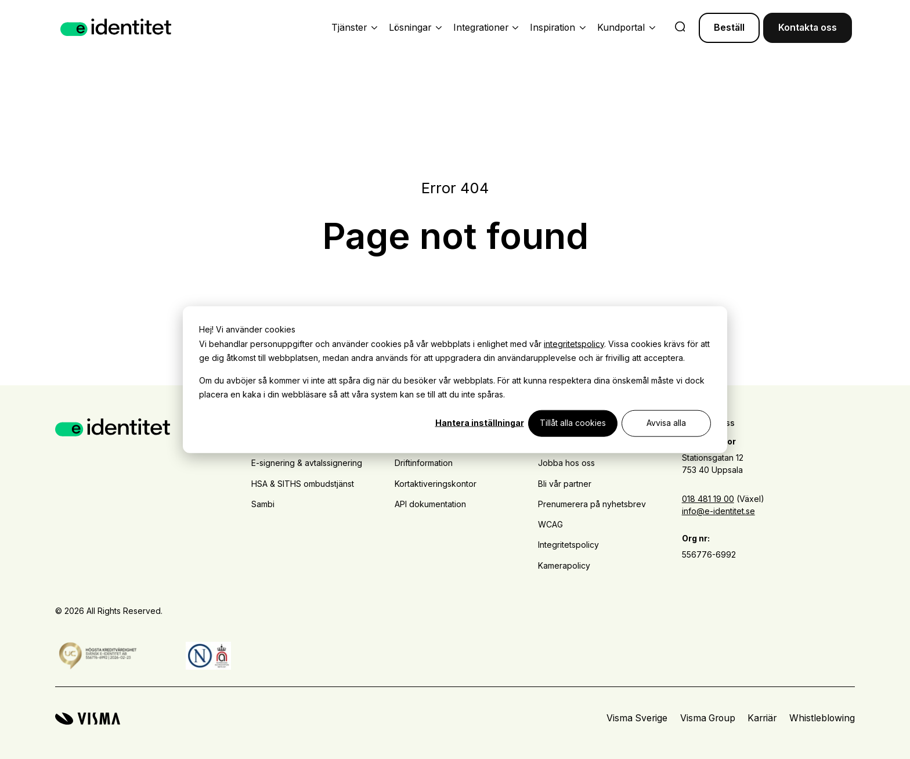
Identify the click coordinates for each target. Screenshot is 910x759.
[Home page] (116, 27)
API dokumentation (430, 504)
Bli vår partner (564, 484)
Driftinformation (424, 463)
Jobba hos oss (566, 463)
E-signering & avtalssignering (306, 463)
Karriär (762, 718)
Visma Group (707, 718)
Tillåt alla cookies (573, 423)
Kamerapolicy (564, 565)
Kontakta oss (807, 27)
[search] (680, 28)
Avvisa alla (666, 423)
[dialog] (455, 379)
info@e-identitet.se (718, 511)
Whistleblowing (822, 718)
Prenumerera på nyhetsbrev (592, 504)
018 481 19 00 (708, 499)
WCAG (550, 524)
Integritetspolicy (568, 545)
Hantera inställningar (479, 423)
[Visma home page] (87, 719)
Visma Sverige (636, 718)
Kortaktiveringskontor (435, 484)
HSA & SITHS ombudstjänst (302, 484)
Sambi (263, 504)
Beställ (729, 27)
